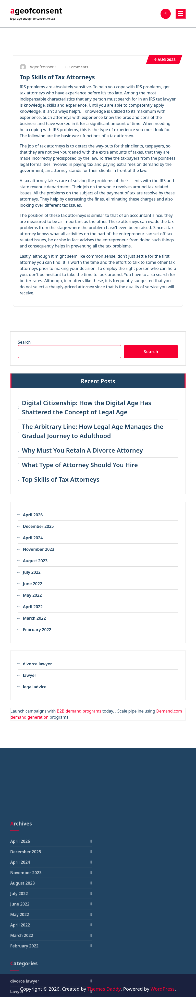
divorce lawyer (37, 664)
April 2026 (33, 515)
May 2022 (32, 595)
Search (24, 342)
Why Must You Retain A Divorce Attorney (82, 450)
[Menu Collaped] (181, 14)
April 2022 (33, 606)
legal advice (34, 687)
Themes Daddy (103, 989)
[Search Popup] (166, 14)
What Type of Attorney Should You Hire (80, 464)
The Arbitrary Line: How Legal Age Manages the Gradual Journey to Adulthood (92, 431)
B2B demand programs (79, 711)
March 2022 (34, 618)
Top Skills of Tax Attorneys (57, 77)
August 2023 (35, 561)
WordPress (163, 989)
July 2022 (32, 572)
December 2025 (38, 526)
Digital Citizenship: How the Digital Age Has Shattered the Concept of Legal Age (86, 407)
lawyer (29, 675)
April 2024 (33, 538)
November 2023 (38, 549)
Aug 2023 (164, 59)
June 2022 (32, 584)
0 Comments (75, 66)
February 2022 (37, 629)
